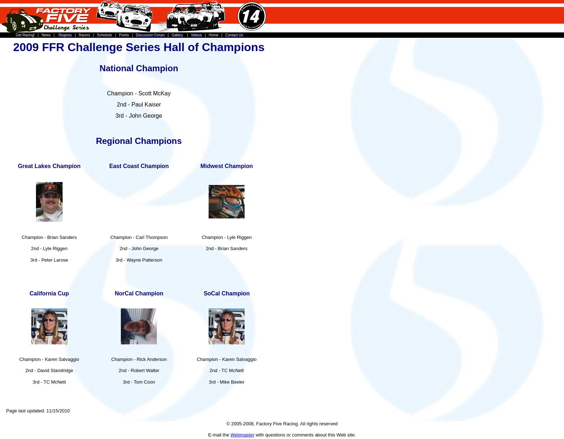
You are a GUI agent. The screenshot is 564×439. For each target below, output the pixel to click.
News (46, 35)
